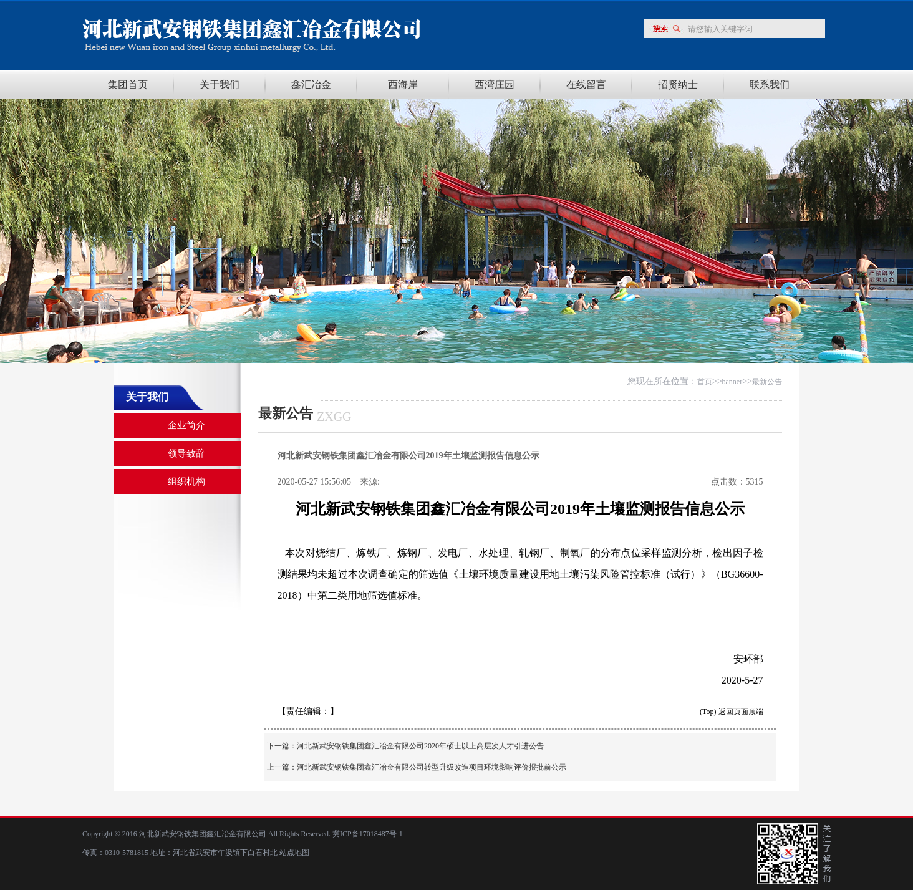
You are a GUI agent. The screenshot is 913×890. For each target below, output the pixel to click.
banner (732, 381)
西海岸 (403, 84)
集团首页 (128, 84)
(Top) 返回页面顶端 (731, 711)
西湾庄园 (494, 84)
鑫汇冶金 (311, 84)
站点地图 (294, 852)
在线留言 (586, 84)
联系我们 (770, 84)
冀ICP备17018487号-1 (367, 834)
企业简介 (186, 425)
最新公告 (767, 381)
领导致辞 (186, 453)
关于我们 (219, 84)
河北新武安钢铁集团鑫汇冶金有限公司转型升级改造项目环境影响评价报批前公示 (431, 767)
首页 (704, 381)
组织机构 (186, 481)
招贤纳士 (678, 84)
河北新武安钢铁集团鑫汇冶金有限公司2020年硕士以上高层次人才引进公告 (420, 746)
